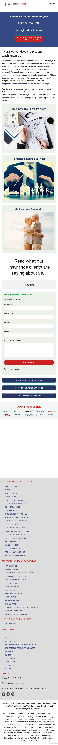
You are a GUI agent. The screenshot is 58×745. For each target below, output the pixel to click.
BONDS (7, 490)
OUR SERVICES (10, 641)
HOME (7, 634)
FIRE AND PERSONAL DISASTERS (17, 580)
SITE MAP (8, 669)
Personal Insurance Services (29, 158)
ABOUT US (8, 638)
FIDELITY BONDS (11, 497)
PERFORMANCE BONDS (14, 500)
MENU (51, 3)
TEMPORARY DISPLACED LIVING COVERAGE (21, 607)
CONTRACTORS (11, 510)
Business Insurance (24, 92)
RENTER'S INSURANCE (13, 601)
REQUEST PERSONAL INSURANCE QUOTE (20, 645)
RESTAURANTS (10, 541)
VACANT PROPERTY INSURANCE (17, 614)
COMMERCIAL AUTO (12, 507)
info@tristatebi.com (29, 30)
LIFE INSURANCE (11, 590)
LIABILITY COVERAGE (13, 587)
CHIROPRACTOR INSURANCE (16, 504)
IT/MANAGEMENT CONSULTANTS (17, 531)
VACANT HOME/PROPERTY (15, 555)
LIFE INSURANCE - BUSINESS (15, 538)
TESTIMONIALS (10, 658)
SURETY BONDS (11, 493)
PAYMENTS (9, 652)
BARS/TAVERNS (11, 486)
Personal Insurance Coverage (29, 388)
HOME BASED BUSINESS (14, 524)
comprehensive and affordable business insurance (21, 84)
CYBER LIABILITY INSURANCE (16, 514)
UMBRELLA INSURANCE (14, 611)
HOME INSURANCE (12, 583)
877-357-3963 (31, 23)
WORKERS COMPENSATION (15, 552)
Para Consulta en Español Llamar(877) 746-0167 (29, 38)
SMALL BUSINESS (11, 545)
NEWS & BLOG (10, 662)
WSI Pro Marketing (34, 709)
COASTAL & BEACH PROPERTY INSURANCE (21, 573)
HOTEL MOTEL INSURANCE (15, 528)
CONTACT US (9, 665)
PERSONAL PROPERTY (13, 594)
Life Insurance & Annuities (29, 209)
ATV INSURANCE (11, 566)
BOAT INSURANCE (11, 569)
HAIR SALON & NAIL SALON (15, 535)
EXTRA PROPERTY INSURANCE (16, 576)
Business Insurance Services (29, 108)
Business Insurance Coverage (29, 380)
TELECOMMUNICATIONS (14, 548)
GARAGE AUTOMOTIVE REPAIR (16, 517)
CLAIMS (8, 655)
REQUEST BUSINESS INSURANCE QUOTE (20, 648)
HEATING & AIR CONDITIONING (16, 521)
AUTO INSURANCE (11, 597)
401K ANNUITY (10, 624)
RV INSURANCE (10, 604)
